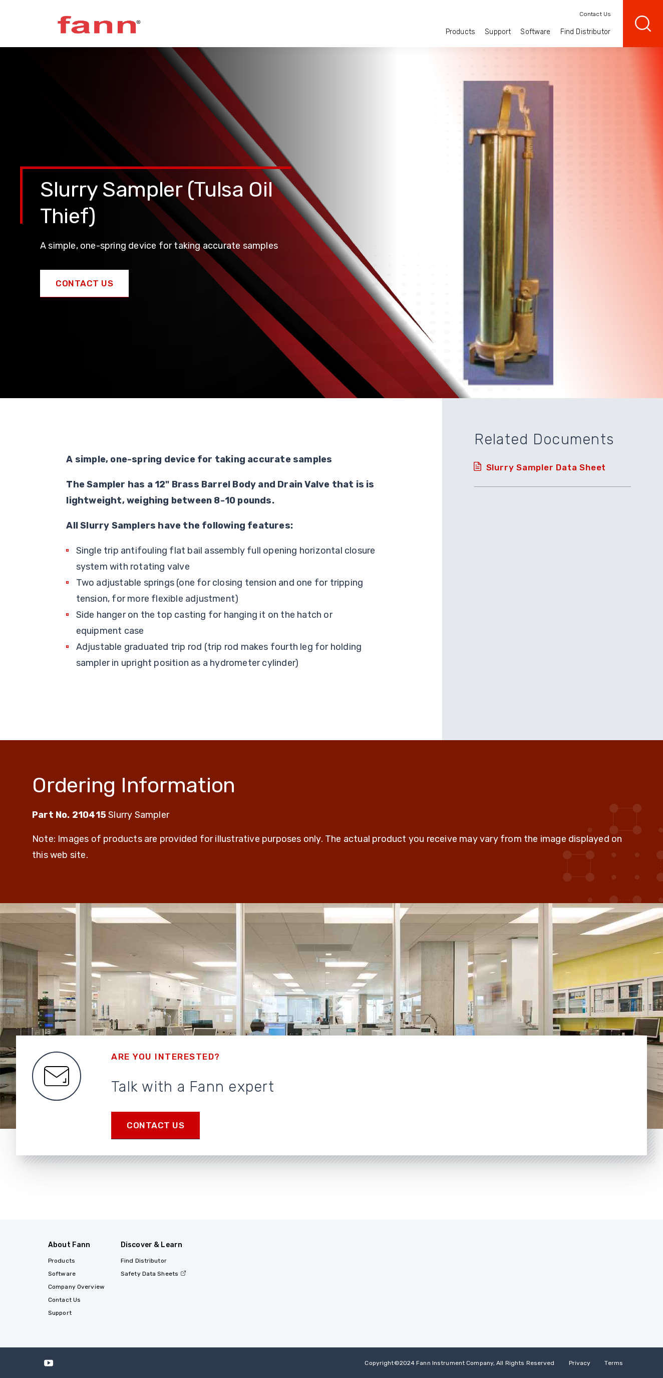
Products (460, 32)
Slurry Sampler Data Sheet (546, 467)
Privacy (580, 1362)
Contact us (155, 1125)
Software (535, 32)
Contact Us (594, 14)
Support (498, 32)
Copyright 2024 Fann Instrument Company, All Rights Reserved (459, 1362)
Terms (613, 1362)
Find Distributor (585, 32)
